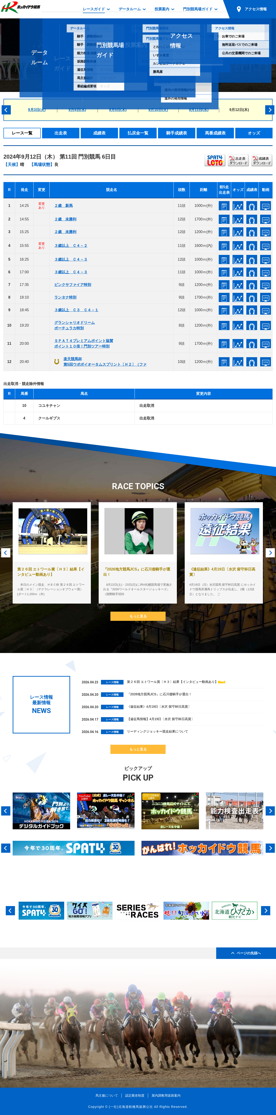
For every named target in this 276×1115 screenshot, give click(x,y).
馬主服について (106, 1095)
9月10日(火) (158, 110)
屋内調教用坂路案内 (166, 1095)
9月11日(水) (198, 110)
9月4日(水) (77, 110)
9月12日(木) (239, 110)
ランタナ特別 (65, 297)
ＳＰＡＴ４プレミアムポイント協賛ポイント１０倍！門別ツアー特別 (83, 343)
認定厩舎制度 (134, 1095)
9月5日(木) (117, 110)
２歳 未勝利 (65, 219)
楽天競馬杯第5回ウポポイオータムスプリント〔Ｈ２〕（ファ (105, 361)
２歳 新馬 (63, 206)
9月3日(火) (37, 110)
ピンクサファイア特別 (72, 285)
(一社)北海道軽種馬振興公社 (131, 1107)
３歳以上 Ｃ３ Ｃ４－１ (76, 310)
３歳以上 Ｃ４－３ (70, 259)
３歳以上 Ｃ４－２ (70, 246)
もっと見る (138, 616)
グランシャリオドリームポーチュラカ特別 (74, 325)
